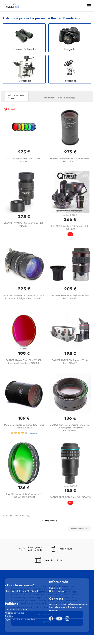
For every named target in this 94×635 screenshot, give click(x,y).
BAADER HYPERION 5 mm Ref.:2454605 (70, 497)
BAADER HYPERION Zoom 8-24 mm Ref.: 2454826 (23, 225)
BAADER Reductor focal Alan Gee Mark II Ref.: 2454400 (70, 160)
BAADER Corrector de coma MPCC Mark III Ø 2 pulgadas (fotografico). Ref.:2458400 (70, 427)
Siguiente (52, 521)
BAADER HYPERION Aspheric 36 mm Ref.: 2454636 (70, 297)
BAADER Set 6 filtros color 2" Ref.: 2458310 (23, 160)
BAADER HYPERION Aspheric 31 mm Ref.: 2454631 (70, 362)
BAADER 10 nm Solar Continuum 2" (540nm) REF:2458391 (24, 496)
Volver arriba (79, 528)
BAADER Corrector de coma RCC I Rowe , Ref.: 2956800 (24, 426)
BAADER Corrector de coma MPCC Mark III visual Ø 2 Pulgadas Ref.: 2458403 (24, 297)
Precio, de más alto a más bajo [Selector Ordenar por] (17, 97)
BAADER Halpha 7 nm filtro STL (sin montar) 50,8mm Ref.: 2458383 (24, 362)
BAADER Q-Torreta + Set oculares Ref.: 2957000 (70, 227)
